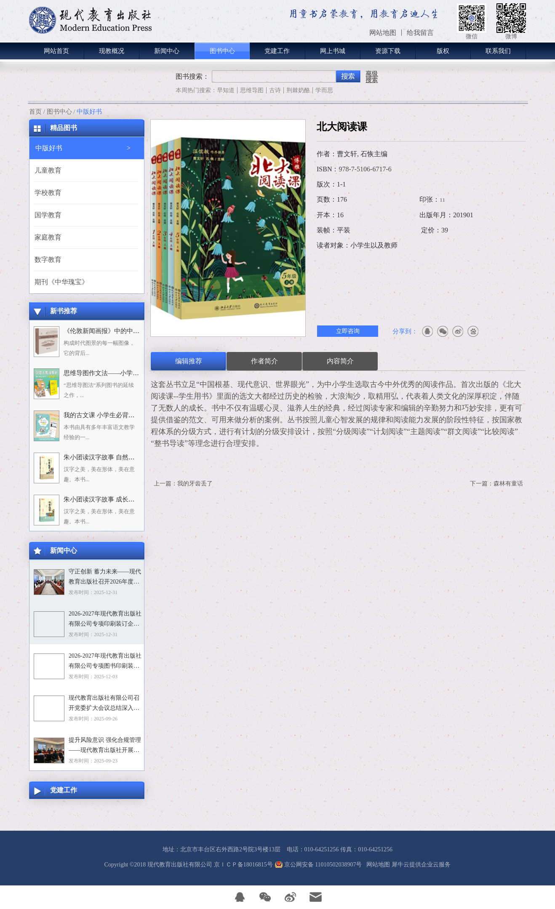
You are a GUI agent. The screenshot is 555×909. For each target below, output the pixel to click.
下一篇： (496, 483)
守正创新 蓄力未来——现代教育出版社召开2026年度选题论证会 (105, 577)
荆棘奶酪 (298, 90)
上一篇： (183, 483)
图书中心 (59, 111)
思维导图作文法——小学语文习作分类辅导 (123, 373)
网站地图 (376, 864)
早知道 (226, 90)
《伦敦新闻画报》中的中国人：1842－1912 (123, 331)
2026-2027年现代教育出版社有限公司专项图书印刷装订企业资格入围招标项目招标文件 (105, 662)
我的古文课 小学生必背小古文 (105, 415)
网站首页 (56, 51)
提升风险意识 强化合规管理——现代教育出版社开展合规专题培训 (105, 746)
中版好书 (89, 111)
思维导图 (252, 90)
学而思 (324, 90)
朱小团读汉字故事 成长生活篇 (105, 499)
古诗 (275, 90)
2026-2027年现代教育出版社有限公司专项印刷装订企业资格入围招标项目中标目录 (105, 619)
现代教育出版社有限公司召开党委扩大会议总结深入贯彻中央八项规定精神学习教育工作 (104, 704)
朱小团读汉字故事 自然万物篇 (105, 457)
